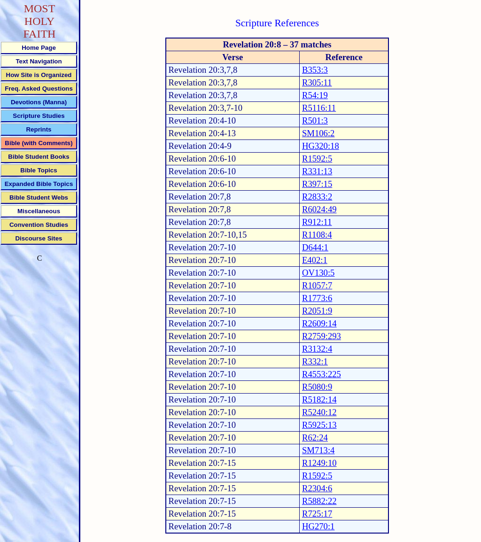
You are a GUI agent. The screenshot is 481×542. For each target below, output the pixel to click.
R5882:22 (319, 501)
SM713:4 (318, 450)
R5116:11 (319, 108)
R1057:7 (317, 285)
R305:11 (317, 82)
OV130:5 (318, 273)
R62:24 (315, 437)
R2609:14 (319, 323)
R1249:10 (319, 463)
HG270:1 (318, 526)
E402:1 (314, 260)
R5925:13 (319, 425)
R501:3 (315, 120)
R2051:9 (317, 311)
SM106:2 (318, 133)
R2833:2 (317, 196)
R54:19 (315, 95)
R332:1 (315, 361)
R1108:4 (317, 235)
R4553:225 (321, 374)
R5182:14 (319, 399)
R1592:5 (317, 158)
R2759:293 (321, 336)
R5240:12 (319, 412)
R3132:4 (317, 349)
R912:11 (317, 222)
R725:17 (317, 514)
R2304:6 (317, 488)
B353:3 (315, 70)
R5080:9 (317, 387)
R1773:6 (317, 298)
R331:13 (317, 171)
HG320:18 (320, 146)
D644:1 (315, 247)
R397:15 (317, 184)
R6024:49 (319, 209)
